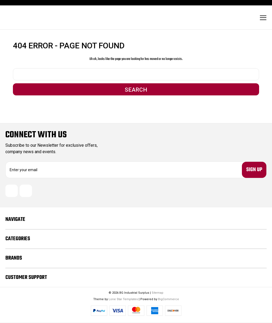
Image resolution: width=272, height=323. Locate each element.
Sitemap (157, 293)
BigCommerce (168, 299)
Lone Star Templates (123, 299)
